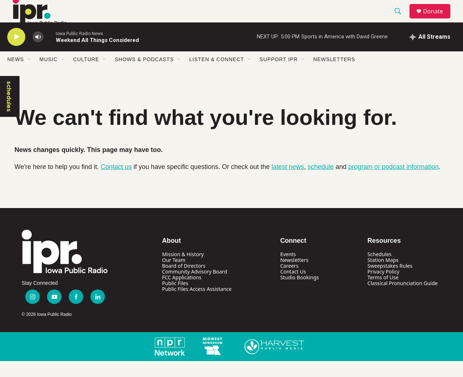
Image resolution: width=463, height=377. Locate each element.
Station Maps (383, 275)
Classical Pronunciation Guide (403, 298)
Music (48, 75)
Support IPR (279, 75)
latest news (288, 182)
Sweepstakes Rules (390, 281)
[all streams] (430, 52)
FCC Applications (181, 292)
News (15, 75)
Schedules (379, 269)
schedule (321, 182)
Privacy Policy (383, 287)
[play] (16, 52)
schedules (9, 112)
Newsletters (334, 75)
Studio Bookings (299, 292)
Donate (437, 19)
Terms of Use (383, 292)
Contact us (116, 182)
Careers (289, 281)
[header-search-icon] (401, 19)
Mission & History (183, 269)
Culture (86, 75)
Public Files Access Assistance (197, 304)
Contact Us (293, 287)
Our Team (174, 275)
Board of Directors (183, 281)
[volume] (38, 53)
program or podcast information (393, 182)
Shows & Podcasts (144, 75)
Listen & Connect (216, 75)
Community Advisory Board (194, 287)
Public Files (175, 298)
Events (288, 269)
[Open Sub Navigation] (29, 75)
